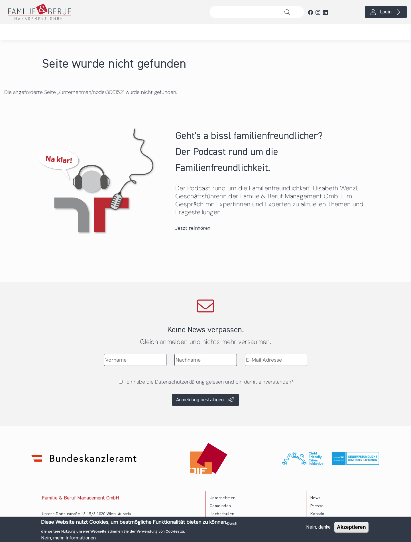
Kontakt (317, 514)
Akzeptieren (351, 528)
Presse (316, 506)
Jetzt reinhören (193, 228)
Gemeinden (220, 506)
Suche (288, 12)
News (315, 498)
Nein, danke (318, 528)
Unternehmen (222, 498)
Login (386, 12)
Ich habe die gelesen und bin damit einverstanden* (209, 381)
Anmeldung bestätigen (200, 399)
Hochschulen (222, 514)
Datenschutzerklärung (180, 381)
